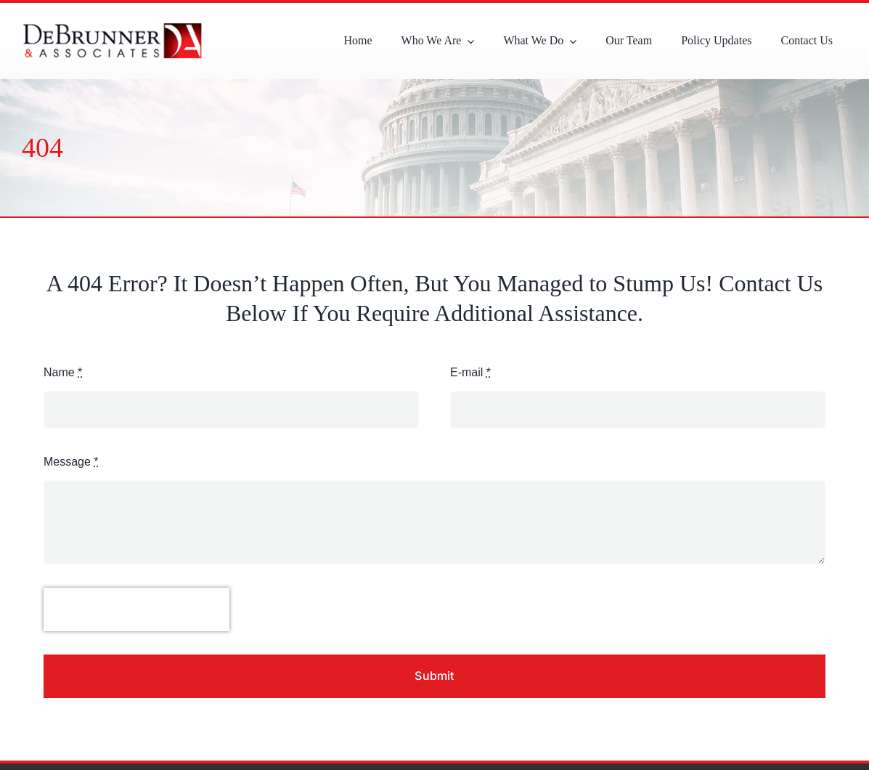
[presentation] (136, 609)
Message (71, 461)
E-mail (470, 372)
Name (63, 372)
